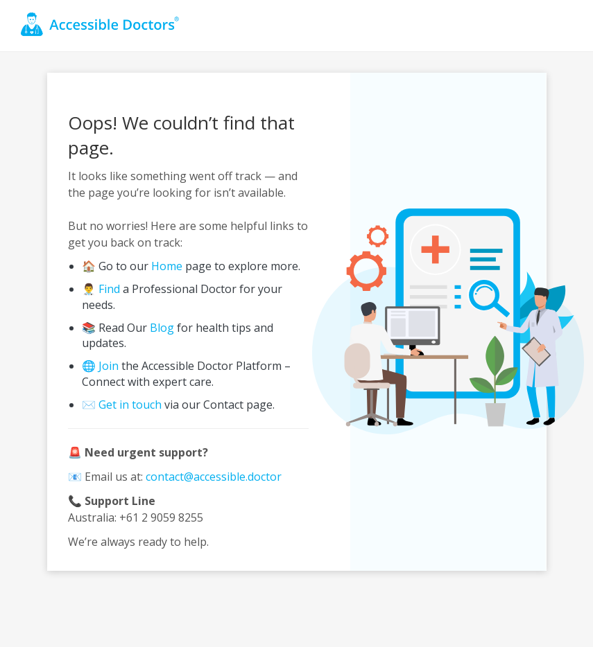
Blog (162, 327)
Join (108, 365)
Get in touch (130, 404)
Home (166, 266)
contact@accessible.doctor (214, 476)
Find (109, 288)
